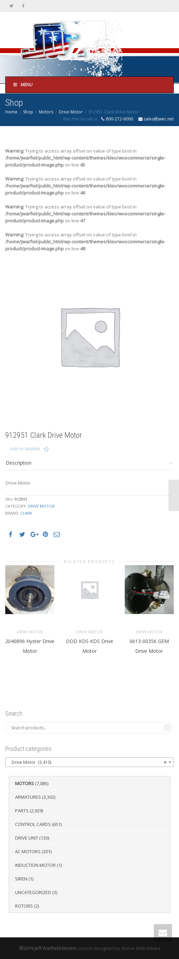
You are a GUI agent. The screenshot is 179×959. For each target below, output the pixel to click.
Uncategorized (33, 892)
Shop (28, 112)
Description (19, 462)
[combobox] (89, 762)
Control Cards (33, 824)
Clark (26, 513)
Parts (22, 810)
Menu (23, 85)
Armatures (28, 797)
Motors (46, 112)
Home (11, 112)
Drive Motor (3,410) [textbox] (87, 762)
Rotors (24, 906)
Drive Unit (26, 838)
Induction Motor (35, 865)
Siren (21, 879)
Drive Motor (71, 112)
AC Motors (28, 851)
